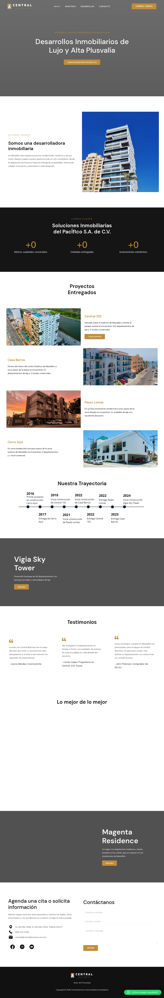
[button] (144, 6)
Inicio (56, 6)
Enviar (90, 949)
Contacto (105, 6)
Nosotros (70, 6)
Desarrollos (87, 6)
